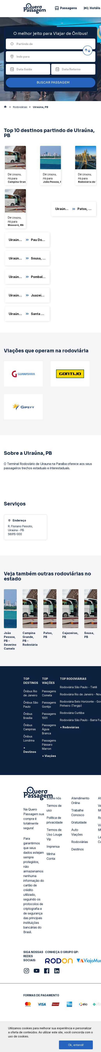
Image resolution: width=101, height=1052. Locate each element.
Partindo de (25, 44)
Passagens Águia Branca (49, 729)
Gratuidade (79, 822)
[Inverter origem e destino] (87, 50)
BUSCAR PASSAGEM (49, 83)
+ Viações (49, 755)
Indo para (23, 56)
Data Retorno (71, 69)
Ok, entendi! (76, 1045)
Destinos (77, 849)
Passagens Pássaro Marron (49, 744)
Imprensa (53, 846)
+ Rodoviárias (69, 727)
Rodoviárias (79, 842)
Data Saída (24, 69)
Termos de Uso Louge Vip (54, 834)
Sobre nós (54, 798)
